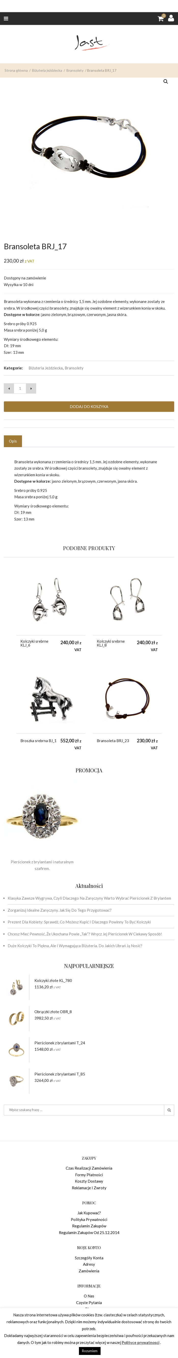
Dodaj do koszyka (89, 406)
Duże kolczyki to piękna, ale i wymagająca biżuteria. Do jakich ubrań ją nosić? (75, 945)
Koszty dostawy (89, 1181)
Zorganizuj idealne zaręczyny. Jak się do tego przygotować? (60, 910)
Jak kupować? (89, 1212)
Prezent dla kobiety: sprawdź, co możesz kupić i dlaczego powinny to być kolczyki (79, 922)
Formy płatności (89, 1174)
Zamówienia (89, 1271)
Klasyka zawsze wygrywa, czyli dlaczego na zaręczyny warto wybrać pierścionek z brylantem (89, 898)
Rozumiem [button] (90, 1351)
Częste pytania (89, 1302)
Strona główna (16, 99)
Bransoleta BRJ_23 (113, 741)
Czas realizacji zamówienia (89, 1168)
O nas (89, 1296)
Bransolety (75, 99)
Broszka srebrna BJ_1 (38, 741)
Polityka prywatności (89, 1219)
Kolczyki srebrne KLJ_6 (34, 643)
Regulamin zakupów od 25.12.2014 (89, 1232)
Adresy (89, 1264)
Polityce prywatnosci (140, 1342)
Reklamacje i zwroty (89, 1187)
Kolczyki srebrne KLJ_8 (111, 643)
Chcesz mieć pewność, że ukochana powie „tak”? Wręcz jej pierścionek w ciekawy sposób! (85, 934)
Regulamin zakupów (89, 1226)
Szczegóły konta (89, 1257)
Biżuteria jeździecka (47, 99)
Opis (13, 441)
